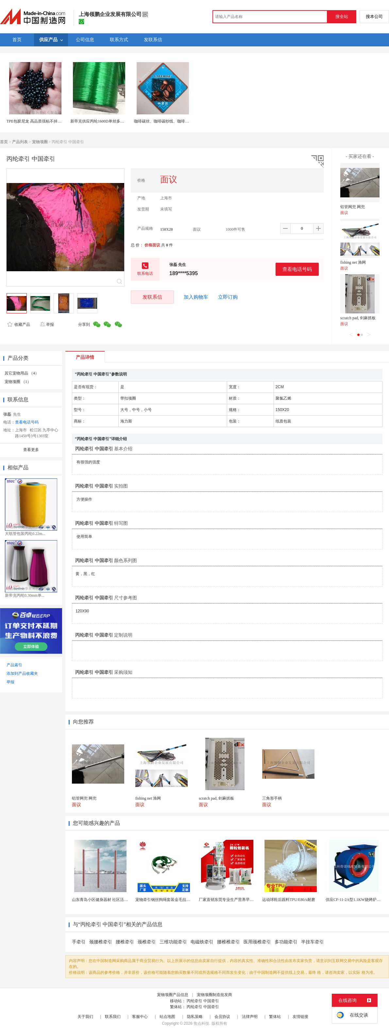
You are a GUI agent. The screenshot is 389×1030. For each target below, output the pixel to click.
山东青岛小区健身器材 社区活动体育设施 (108, 899)
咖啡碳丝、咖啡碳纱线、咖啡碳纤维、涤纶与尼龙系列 (181, 121)
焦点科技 (201, 1023)
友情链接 (300, 1016)
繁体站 (275, 1016)
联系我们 (113, 1016)
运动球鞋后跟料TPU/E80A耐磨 (288, 899)
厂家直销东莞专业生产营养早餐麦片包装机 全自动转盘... (248, 899)
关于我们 (85, 1016)
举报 (47, 324)
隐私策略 (195, 1016)
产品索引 (14, 665)
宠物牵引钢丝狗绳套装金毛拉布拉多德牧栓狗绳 (176, 899)
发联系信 (152, 297)
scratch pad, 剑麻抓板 (358, 318)
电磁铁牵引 (202, 941)
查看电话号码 (297, 269)
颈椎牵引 (147, 941)
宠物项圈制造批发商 (214, 994)
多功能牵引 (286, 941)
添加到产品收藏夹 (22, 673)
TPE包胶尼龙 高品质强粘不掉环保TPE (40, 121)
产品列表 (20, 142)
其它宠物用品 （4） (22, 373)
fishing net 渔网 (353, 262)
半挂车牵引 (312, 941)
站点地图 (167, 1016)
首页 (4, 142)
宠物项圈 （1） (18, 381)
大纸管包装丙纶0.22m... (25, 533)
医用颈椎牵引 (257, 941)
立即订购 (228, 297)
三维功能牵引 (173, 941)
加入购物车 (196, 297)
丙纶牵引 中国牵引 (203, 1001)
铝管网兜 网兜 (352, 207)
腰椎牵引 (125, 941)
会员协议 (222, 1016)
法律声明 (250, 1016)
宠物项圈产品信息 (172, 994)
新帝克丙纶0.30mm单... (24, 595)
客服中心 (140, 1016)
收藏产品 (18, 324)
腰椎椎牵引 (228, 941)
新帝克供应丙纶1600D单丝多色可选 (101, 121)
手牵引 (79, 941)
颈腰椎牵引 (100, 941)
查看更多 (31, 449)
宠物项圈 (40, 142)
